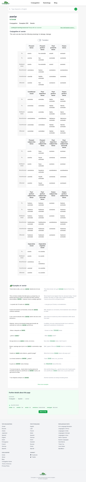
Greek (3, 426)
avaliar (12, 407)
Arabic (3, 431)
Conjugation (35, 3)
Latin (31, 428)
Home (3, 455)
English (4, 437)
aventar (20, 407)
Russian (4, 428)
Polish (31, 446)
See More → (61, 448)
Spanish (20, 398)
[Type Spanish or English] (43, 9)
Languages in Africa (63, 428)
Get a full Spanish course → (67, 27)
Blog (55, 3)
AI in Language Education (65, 426)
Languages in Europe (64, 433)
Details (32, 23)
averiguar (52, 407)
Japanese (4, 433)
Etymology (46, 3)
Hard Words (61, 442)
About (3, 457)
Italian (31, 433)
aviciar (28, 407)
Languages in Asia (63, 435)
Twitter (33, 457)
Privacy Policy (5, 466)
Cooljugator (12, 398)
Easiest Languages (63, 439)
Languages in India (63, 431)
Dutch (3, 439)
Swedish (32, 442)
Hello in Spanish (62, 437)
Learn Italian (61, 446)
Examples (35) (23, 23)
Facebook (33, 455)
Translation (45, 40)
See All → (4, 448)
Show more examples (43, 384)
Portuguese (5, 442)
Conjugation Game (7, 461)
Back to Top (43, 411)
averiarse (39, 407)
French (4, 444)
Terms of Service (6, 463)
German (4, 446)
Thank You (61, 444)
